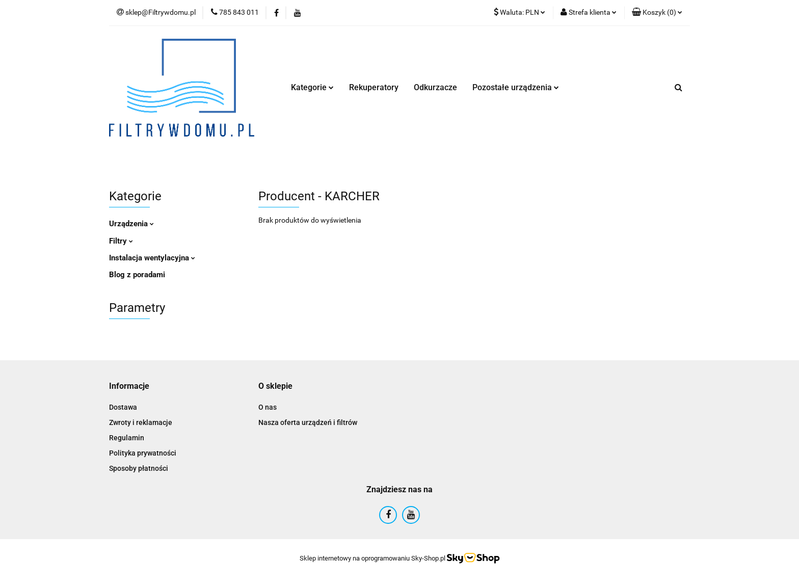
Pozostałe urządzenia (515, 87)
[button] (657, 12)
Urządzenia (131, 223)
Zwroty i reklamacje (140, 422)
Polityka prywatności (142, 453)
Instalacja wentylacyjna (152, 257)
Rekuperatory (373, 87)
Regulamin (126, 438)
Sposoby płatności (138, 468)
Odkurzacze (435, 87)
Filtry (121, 241)
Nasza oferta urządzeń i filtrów (307, 422)
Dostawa (123, 407)
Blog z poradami (137, 274)
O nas (267, 407)
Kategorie (312, 87)
